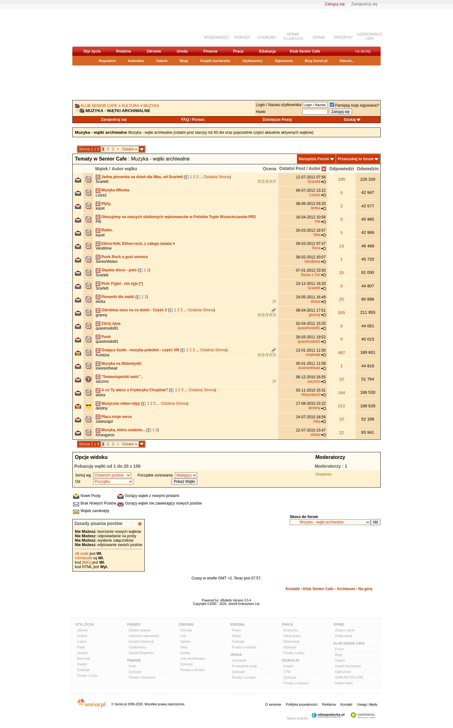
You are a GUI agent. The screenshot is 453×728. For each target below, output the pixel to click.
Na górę (365, 589)
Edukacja (267, 51)
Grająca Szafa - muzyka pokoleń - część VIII (140, 350)
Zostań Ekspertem (141, 653)
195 (341, 179)
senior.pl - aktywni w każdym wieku (105, 27)
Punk (105, 337)
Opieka (185, 641)
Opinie (338, 624)
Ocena (270, 168)
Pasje (81, 647)
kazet (100, 208)
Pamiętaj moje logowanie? (354, 105)
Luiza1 (101, 195)
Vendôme (104, 248)
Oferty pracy (291, 636)
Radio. (107, 230)
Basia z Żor (310, 275)
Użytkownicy (252, 61)
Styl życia (92, 51)
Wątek (101, 168)
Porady (134, 624)
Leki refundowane (192, 658)
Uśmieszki (83, 558)
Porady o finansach (142, 677)
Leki (183, 636)
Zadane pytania (139, 630)
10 (341, 379)
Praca (238, 51)
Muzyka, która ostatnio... (123, 430)
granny (101, 315)
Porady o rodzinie (244, 647)
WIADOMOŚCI (216, 37)
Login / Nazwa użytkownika (278, 105)
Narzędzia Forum (314, 159)
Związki (82, 653)
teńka (315, 208)
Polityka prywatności (301, 704)
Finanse (210, 51)
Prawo (236, 630)
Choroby (186, 630)
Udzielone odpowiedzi (144, 636)
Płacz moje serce (116, 417)
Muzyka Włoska (115, 190)
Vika (316, 235)
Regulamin (107, 61)
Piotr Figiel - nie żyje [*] (122, 283)
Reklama (329, 704)
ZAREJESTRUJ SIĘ (349, 677)
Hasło (261, 112)
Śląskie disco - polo (119, 270)
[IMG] (86, 562)
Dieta (183, 647)
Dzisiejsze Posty (277, 119)
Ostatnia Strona (217, 177)
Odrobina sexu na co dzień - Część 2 (134, 310)
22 (341, 432)
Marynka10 (311, 394)
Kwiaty (236, 636)
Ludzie (81, 641)
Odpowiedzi (341, 168)
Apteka (185, 653)
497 (341, 352)
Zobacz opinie (345, 630)
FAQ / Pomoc (193, 119)
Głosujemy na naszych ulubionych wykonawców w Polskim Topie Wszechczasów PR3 (178, 217)
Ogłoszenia (284, 61)
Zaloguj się (335, 4)
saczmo (102, 381)
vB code (81, 553)
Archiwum (346, 589)
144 (341, 392)
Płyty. (106, 203)
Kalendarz (136, 61)
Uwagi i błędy (367, 704)
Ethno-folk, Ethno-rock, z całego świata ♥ (138, 243)
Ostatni (129, 149)
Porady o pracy (294, 653)
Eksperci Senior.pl (141, 641)
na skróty (363, 51)
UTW (287, 672)
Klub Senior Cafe (305, 51)
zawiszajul (104, 421)
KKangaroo (105, 435)
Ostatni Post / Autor (300, 168)
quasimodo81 (107, 328)
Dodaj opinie (344, 636)
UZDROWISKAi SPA (369, 36)
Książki (82, 664)
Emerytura (290, 630)
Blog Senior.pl (316, 61)
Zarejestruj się (364, 4)
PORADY (242, 37)
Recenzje (83, 658)
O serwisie (273, 704)
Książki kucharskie (215, 61)
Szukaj (350, 119)
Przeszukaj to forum (356, 159)
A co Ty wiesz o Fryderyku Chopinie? (134, 390)
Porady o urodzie (244, 677)
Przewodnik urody (244, 666)
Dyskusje (83, 670)
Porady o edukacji (296, 683)
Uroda (182, 51)
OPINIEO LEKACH (293, 36)
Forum (339, 649)
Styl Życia (85, 624)
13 (341, 246)
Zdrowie (154, 51)
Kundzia (102, 355)
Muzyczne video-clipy (120, 403)
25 (341, 272)
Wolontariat (291, 641)
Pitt (98, 221)
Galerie (162, 61)
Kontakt (293, 589)
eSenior (82, 630)
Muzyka (151, 106)
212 (341, 406)
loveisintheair (107, 368)
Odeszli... (346, 61)
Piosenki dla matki (117, 297)
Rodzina (123, 51)
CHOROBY (267, 37)
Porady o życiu (87, 675)
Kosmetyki (239, 660)
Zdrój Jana (110, 323)
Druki (132, 666)
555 (341, 312)
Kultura (130, 106)
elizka (100, 301)
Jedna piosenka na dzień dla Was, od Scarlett (141, 177)
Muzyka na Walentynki (121, 363)
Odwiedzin (368, 168)
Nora (316, 248)
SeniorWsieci (107, 261)
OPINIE (318, 37)
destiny (102, 408)
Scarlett (102, 181)
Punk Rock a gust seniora (124, 257)
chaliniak (312, 355)
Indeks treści (344, 683)
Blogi (184, 61)
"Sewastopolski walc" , (122, 377)
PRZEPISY (343, 37)
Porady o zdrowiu (192, 670)
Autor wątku (124, 168)
